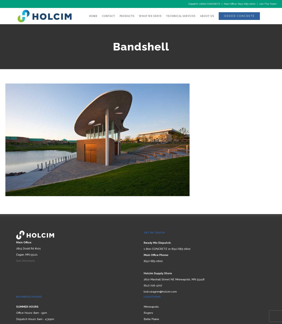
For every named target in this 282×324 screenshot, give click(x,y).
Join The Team (268, 4)
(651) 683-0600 (246, 4)
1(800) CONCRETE (209, 4)
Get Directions (25, 260)
